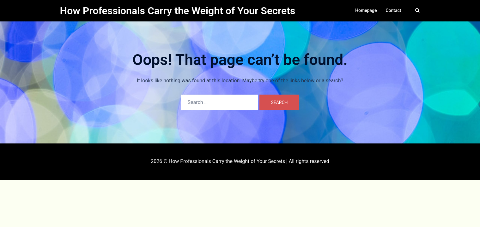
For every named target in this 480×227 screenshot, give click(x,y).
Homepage (366, 10)
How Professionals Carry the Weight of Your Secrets (177, 11)
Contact (393, 10)
